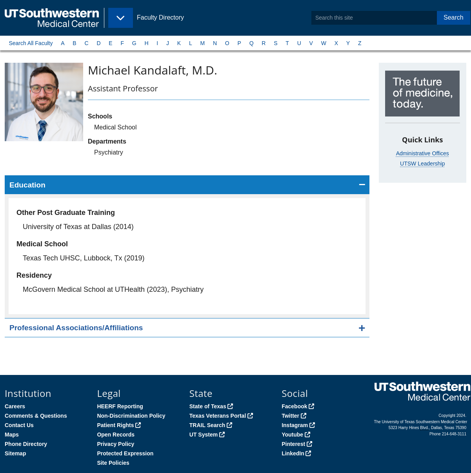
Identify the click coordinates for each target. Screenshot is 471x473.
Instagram (295, 425)
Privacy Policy (115, 444)
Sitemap (15, 453)
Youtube (292, 434)
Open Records (116, 434)
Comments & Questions (36, 416)
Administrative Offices (422, 153)
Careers (15, 406)
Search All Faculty (31, 43)
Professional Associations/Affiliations (76, 328)
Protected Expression (125, 453)
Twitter (290, 416)
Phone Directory (26, 444)
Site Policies (113, 463)
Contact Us (19, 425)
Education (27, 185)
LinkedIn (293, 453)
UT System (203, 434)
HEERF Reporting (120, 406)
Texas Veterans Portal (217, 416)
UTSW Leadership (422, 163)
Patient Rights (115, 425)
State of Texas (207, 406)
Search (454, 17)
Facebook (294, 406)
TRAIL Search (207, 425)
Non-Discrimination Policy (131, 416)
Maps (12, 434)
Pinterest (293, 444)
